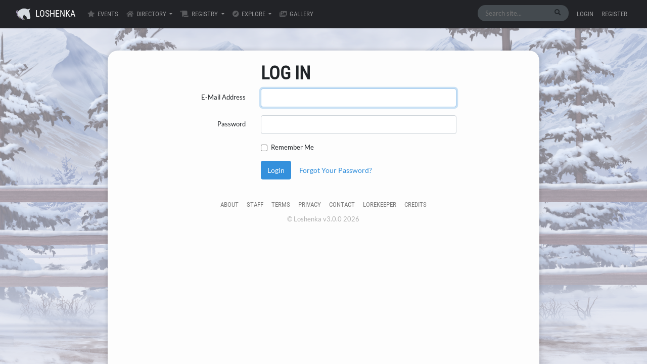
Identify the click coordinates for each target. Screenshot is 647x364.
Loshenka (45, 14)
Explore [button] (250, 14)
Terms (280, 204)
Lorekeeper (379, 204)
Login (585, 14)
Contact (342, 204)
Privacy (309, 204)
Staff (255, 204)
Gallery (296, 14)
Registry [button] (199, 14)
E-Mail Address (223, 97)
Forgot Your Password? (335, 170)
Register (614, 14)
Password (231, 124)
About (229, 204)
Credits (415, 204)
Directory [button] (147, 14)
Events (102, 14)
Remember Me (292, 147)
